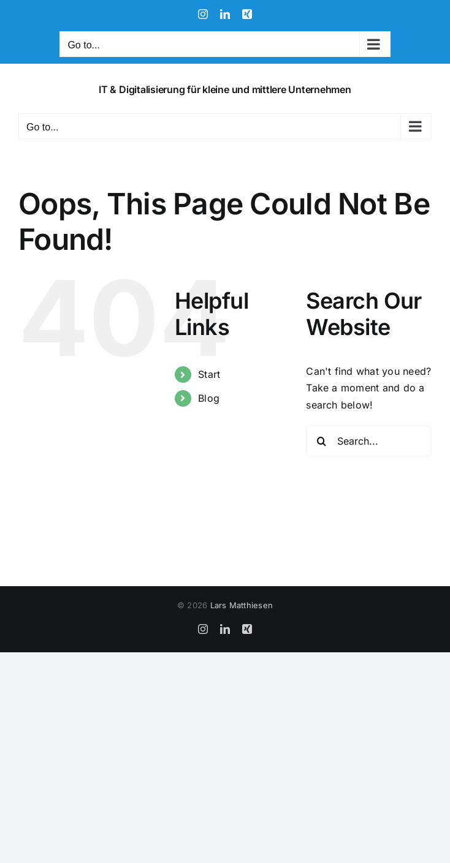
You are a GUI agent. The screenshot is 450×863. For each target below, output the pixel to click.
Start (209, 374)
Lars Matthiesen (241, 605)
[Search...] (369, 441)
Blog (208, 398)
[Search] (321, 441)
